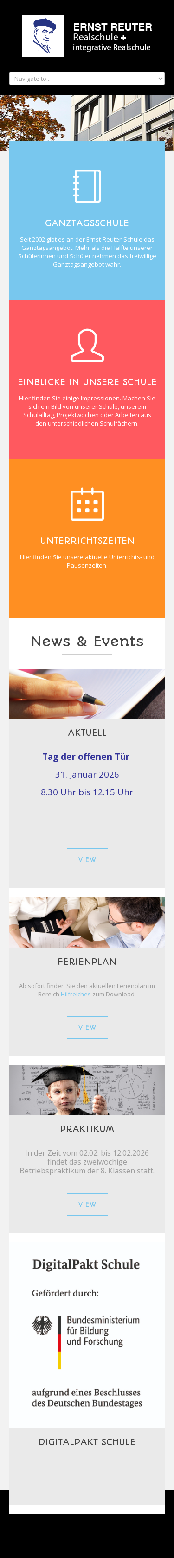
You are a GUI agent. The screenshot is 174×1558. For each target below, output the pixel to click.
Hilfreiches (76, 994)
